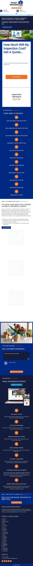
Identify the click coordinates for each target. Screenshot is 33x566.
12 (21, 368)
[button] (17, 13)
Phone (5, 10)
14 (24, 368)
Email (22, 10)
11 (20, 368)
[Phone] (1, 11)
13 (23, 368)
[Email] (17, 11)
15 (25, 368)
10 (19, 368)
